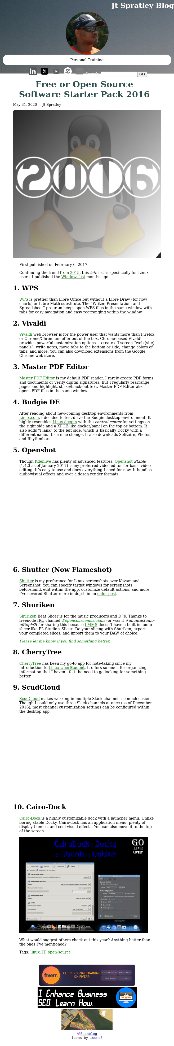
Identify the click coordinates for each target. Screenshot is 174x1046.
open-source (59, 952)
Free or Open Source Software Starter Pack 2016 (84, 89)
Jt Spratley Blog (142, 5)
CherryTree (30, 663)
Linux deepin (64, 422)
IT (44, 952)
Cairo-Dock (29, 818)
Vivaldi (25, 334)
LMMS (91, 625)
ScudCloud (29, 699)
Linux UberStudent (67, 668)
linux (35, 952)
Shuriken (28, 616)
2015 (75, 272)
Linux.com (29, 417)
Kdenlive (43, 461)
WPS (23, 299)
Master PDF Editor (37, 378)
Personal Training (87, 60)
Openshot (124, 461)
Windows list (73, 277)
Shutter (26, 581)
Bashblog (89, 1034)
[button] (87, 33)
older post (106, 594)
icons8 (96, 1038)
